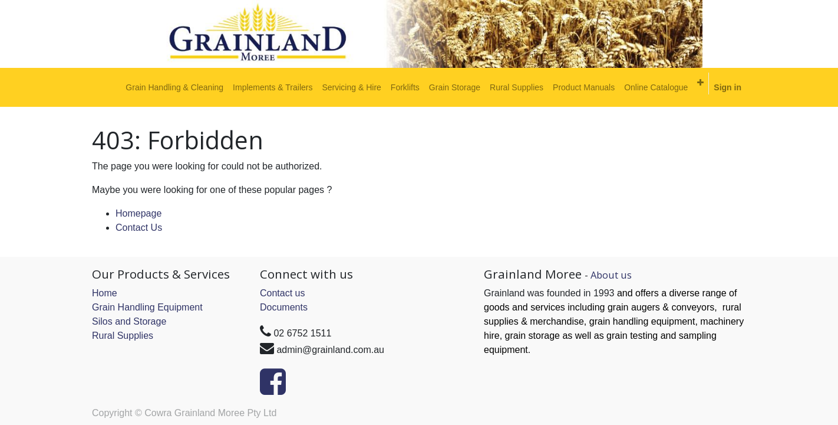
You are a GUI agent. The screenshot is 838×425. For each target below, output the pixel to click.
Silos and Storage (129, 321)
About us (611, 275)
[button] (700, 83)
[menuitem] (174, 87)
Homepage (138, 213)
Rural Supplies (122, 336)
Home (104, 293)
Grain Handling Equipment (147, 307)
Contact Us (139, 228)
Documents (284, 307)
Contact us (282, 293)
